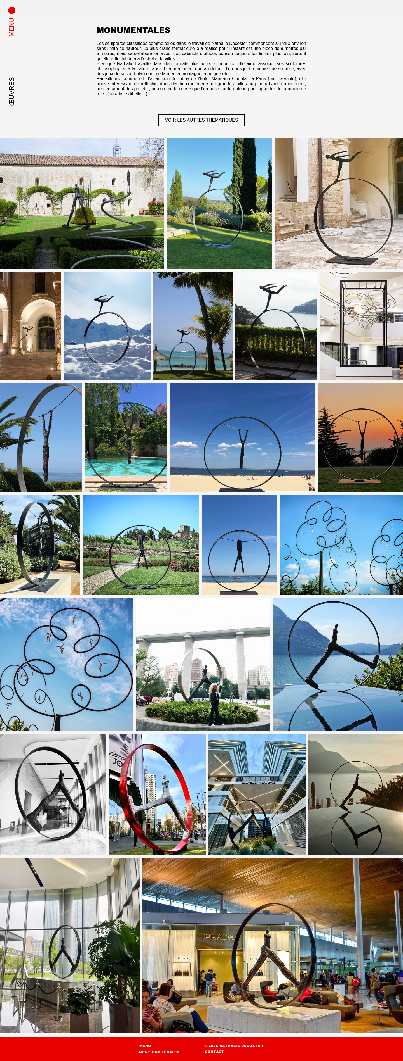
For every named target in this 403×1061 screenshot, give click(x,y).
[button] (11, 10)
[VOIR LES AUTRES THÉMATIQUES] (201, 120)
